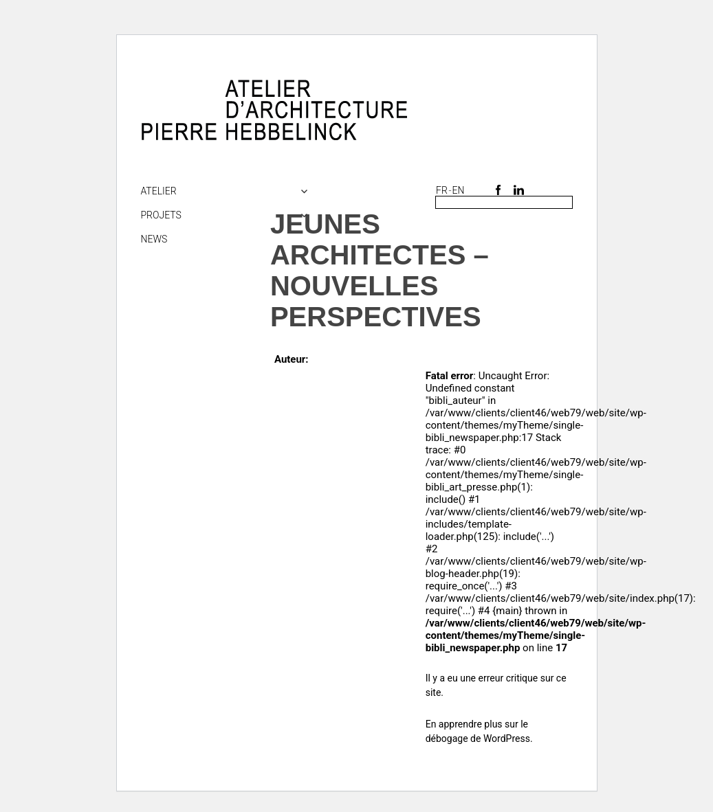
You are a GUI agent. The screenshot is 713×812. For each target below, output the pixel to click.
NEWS (154, 239)
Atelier (159, 190)
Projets (161, 215)
